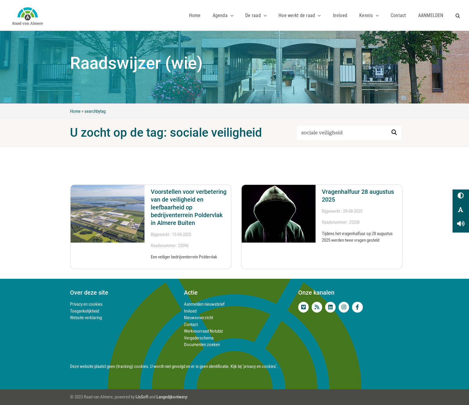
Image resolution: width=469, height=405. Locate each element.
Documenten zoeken (202, 344)
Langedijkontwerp (171, 397)
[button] (458, 15)
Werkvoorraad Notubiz (203, 331)
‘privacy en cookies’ (260, 366)
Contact (191, 324)
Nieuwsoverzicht (198, 317)
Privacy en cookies (86, 304)
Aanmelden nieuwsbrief (204, 304)
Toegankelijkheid (84, 311)
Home (75, 111)
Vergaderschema (199, 338)
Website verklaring (86, 317)
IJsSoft (141, 397)
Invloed (190, 311)
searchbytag (95, 111)
